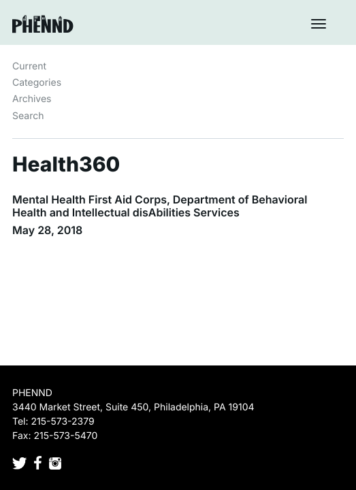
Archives (32, 99)
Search (28, 116)
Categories (36, 82)
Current (29, 66)
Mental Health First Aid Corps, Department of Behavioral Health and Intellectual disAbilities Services (159, 206)
